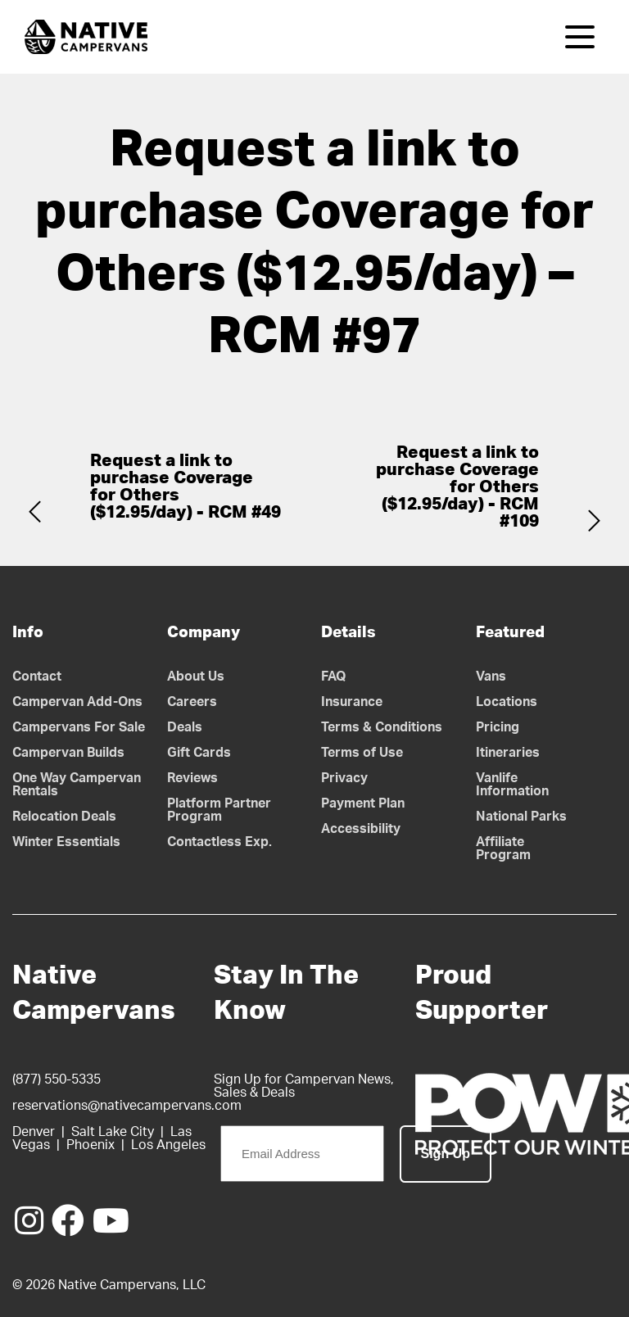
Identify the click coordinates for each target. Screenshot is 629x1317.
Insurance (351, 701)
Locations (506, 701)
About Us (195, 676)
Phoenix (90, 1145)
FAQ (333, 676)
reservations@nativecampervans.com (127, 1105)
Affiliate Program (503, 848)
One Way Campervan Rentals (76, 785)
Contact (36, 676)
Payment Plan (363, 803)
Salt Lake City (112, 1131)
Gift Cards (199, 752)
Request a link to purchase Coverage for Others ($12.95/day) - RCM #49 (185, 486)
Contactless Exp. (219, 842)
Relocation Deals (64, 816)
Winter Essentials (66, 842)
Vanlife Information (512, 785)
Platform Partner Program (219, 810)
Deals (184, 727)
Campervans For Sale (78, 727)
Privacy (344, 778)
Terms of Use (362, 752)
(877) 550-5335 (56, 1079)
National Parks (521, 816)
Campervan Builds (68, 752)
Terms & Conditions (381, 727)
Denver (33, 1131)
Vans (491, 676)
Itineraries (508, 752)
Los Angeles (168, 1145)
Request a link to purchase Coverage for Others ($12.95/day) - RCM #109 (457, 487)
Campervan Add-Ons (77, 701)
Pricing (497, 727)
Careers (192, 701)
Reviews (192, 778)
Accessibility (360, 828)
